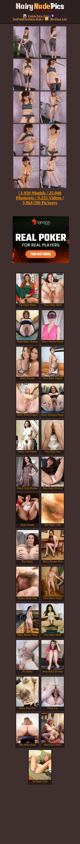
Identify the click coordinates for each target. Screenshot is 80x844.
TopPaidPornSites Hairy (33, 17)
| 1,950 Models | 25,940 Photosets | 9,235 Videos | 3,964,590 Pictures (40, 197)
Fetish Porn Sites (36, 16)
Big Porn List (56, 19)
